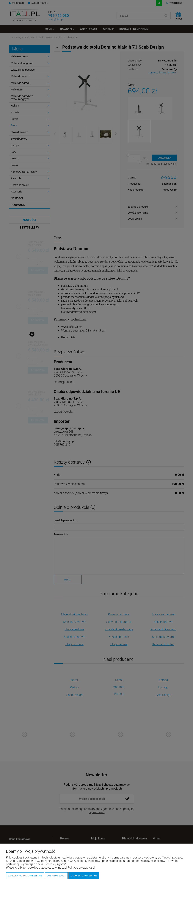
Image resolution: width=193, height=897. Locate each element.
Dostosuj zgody (56, 875)
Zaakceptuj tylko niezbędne (25, 875)
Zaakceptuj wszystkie (83, 875)
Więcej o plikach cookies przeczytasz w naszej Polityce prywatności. (50, 867)
